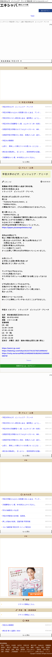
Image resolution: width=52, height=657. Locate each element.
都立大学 (33, 645)
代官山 (8, 645)
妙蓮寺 (48, 647)
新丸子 (9, 647)
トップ (48, 651)
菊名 (42, 647)
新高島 (23, 649)
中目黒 (14, 645)
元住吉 (22, 647)
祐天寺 (19, 645)
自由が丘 (41, 645)
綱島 (32, 647)
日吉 (27, 647)
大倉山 (37, 647)
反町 (13, 649)
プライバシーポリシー (27, 651)
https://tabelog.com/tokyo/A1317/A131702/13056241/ (24, 351)
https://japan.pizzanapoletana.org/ (17, 227)
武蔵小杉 (15, 647)
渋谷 (2, 645)
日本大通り (46, 649)
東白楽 (8, 649)
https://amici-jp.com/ (11, 348)
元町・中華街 (5, 651)
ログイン (45, 10)
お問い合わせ (39, 651)
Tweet (32, 16)
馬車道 (39, 649)
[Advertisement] (26, 476)
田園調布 (48, 645)
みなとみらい (31, 649)
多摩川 (3, 647)
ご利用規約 (14, 651)
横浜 (17, 649)
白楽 (2, 649)
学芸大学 (26, 645)
